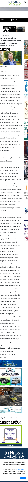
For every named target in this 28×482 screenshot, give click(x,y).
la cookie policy (20, 469)
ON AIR (14, 20)
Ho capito (22, 477)
